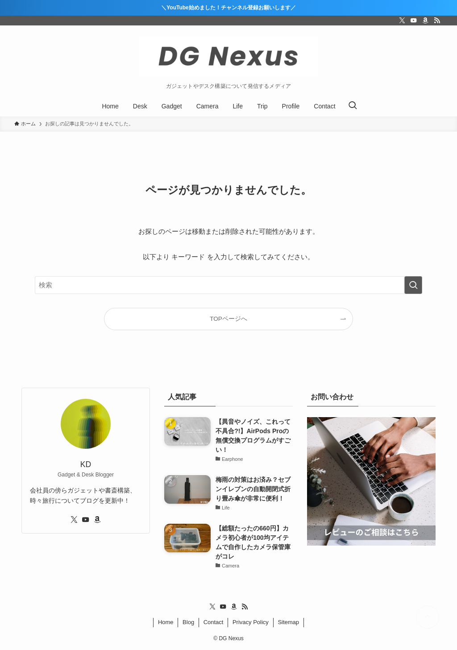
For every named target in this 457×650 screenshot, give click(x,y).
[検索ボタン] (352, 106)
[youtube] (414, 20)
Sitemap (288, 622)
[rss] (437, 20)
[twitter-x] (402, 20)
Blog (188, 622)
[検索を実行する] (413, 285)
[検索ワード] (228, 285)
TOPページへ (228, 318)
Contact (214, 622)
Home (166, 622)
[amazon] (425, 20)
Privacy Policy (251, 622)
